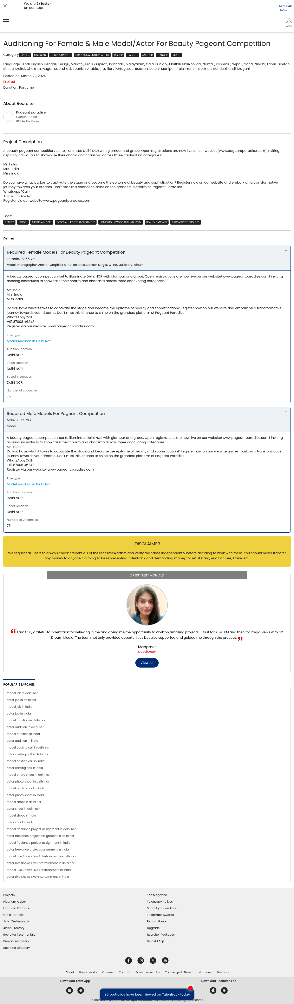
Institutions (203, 972)
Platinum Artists (14, 901)
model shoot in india (21, 815)
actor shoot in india (20, 822)
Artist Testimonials (16, 921)
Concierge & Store (178, 972)
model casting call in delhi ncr (28, 747)
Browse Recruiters (16, 941)
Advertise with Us (147, 972)
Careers (108, 972)
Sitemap (222, 972)
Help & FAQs (155, 941)
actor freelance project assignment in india (38, 849)
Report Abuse (156, 921)
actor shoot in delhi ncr (23, 809)
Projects (9, 895)
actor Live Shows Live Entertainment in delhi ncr (40, 863)
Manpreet (147, 646)
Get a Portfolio (13, 914)
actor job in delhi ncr (21, 700)
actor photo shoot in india (25, 795)
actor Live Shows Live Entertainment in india (38, 877)
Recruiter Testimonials (19, 934)
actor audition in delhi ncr (25, 727)
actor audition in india (22, 741)
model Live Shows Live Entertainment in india (39, 870)
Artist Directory (13, 928)
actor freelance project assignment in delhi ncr (40, 836)
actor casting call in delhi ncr (27, 754)
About (69, 972)
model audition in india (23, 734)
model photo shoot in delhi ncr (29, 775)
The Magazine (157, 895)
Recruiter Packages (161, 934)
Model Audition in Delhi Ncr (29, 341)
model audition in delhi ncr (26, 720)
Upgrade (153, 928)
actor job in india (19, 713)
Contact (124, 972)
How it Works (88, 972)
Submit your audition (162, 908)
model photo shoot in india (26, 788)
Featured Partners (16, 908)
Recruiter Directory (16, 947)
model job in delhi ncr (22, 693)
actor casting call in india (25, 768)
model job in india (19, 707)
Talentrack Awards (160, 914)
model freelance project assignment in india (39, 843)
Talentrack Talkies (160, 901)
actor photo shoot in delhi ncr (28, 781)
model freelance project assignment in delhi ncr (41, 829)
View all (147, 662)
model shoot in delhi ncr (24, 802)
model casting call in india (26, 761)
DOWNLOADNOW (283, 8)
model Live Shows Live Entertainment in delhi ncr (41, 856)
